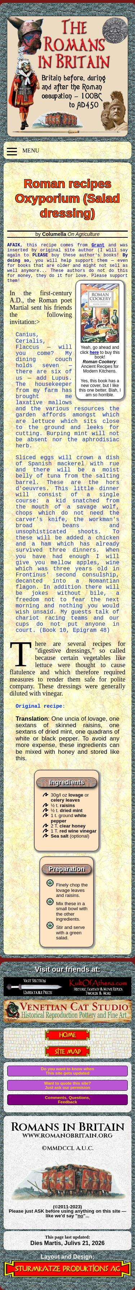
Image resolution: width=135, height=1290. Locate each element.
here (94, 352)
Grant (97, 245)
